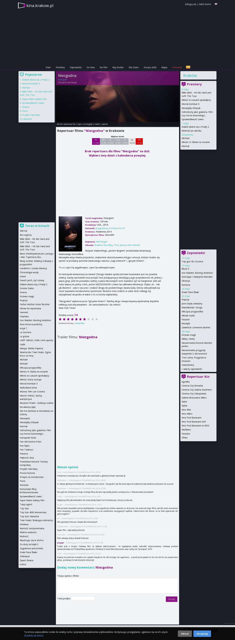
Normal (185, 146)
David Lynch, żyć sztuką (32, 280)
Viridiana (24, 524)
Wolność (27, 118)
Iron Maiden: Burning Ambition (197, 272)
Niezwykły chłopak (191, 108)
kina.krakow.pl (39, 5)
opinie (105, 124)
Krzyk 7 (23, 328)
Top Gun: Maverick (29, 516)
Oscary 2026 (150, 67)
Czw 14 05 (118, 141)
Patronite (177, 67)
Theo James (120, 245)
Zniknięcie (25, 556)
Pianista (24, 453)
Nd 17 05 (139, 141)
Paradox (186, 433)
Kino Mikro (187, 413)
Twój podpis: (64, 598)
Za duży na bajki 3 (29, 544)
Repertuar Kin (198, 376)
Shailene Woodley (103, 245)
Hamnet (24, 312)
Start (48, 67)
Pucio (25, 110)
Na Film (103, 67)
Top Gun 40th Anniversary (33, 512)
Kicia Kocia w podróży (31, 324)
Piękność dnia (27, 457)
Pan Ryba (24, 445)
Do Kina (91, 67)
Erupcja (185, 299)
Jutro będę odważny (192, 303)
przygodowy (101, 228)
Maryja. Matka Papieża (31, 348)
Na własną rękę (28, 406)
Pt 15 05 (125, 141)
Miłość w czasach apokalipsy (196, 99)
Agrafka (186, 381)
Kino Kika (186, 409)
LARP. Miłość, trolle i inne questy (36, 340)
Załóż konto (205, 4)
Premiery (60, 67)
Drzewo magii (189, 334)
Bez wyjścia (26, 234)
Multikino (186, 429)
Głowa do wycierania (30, 308)
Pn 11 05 (96, 141)
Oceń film (80, 323)
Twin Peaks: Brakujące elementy (36, 520)
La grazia (24, 336)
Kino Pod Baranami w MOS (195, 425)
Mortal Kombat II (190, 104)
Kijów (184, 405)
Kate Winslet (133, 245)
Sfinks (185, 437)
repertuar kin (69, 124)
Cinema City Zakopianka (194, 393)
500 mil (23, 230)
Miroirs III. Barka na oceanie (196, 142)
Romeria (186, 284)
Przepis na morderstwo (32, 477)
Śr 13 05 (110, 141)
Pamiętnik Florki (28, 437)
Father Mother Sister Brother (35, 304)
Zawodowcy (188, 364)
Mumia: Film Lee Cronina (32, 391)
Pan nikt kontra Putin (30, 441)
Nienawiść (25, 418)
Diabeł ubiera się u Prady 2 (195, 126)
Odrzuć (185, 633)
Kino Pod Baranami (191, 417)
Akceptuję (202, 633)
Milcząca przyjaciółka (192, 311)
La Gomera (25, 332)
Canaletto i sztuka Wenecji (33, 268)
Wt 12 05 (103, 141)
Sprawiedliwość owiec (193, 119)
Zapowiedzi (76, 67)
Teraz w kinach (37, 226)
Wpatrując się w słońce (32, 540)
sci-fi (122, 228)
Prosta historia (27, 472)
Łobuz (23, 564)
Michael (185, 138)
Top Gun (24, 508)
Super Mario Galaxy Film (34, 99)
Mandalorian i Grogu (192, 307)
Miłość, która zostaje (30, 379)
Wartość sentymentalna (32, 528)
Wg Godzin (118, 67)
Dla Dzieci (134, 67)
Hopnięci (24, 316)
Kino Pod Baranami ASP (194, 421)
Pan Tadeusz (26, 449)
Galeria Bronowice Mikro (194, 397)
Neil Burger (72, 82)
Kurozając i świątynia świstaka (197, 276)
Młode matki (188, 315)
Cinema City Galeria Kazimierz (197, 389)
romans (114, 228)
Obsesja (186, 280)
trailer (97, 124)
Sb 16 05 (132, 141)
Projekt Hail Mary (31, 114)
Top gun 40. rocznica (192, 261)
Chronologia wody (29, 272)
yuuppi (60, 542)
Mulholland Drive (28, 387)
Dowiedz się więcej (33, 635)
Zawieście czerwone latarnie (196, 327)
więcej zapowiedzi (192, 368)
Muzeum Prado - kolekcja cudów (36, 402)
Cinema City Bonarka (192, 385)
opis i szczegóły (85, 124)
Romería (24, 485)
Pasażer (186, 319)
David (23, 276)
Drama (25, 106)
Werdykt (186, 323)
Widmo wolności (28, 532)
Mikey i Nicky (188, 338)
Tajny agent (26, 504)
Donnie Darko (27, 288)
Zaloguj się (190, 4)
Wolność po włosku (192, 130)
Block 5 (185, 268)
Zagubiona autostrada (31, 548)
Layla (22, 344)
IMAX (184, 401)
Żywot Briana (26, 560)
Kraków (190, 75)
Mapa (164, 67)
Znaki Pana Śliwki (190, 292)
